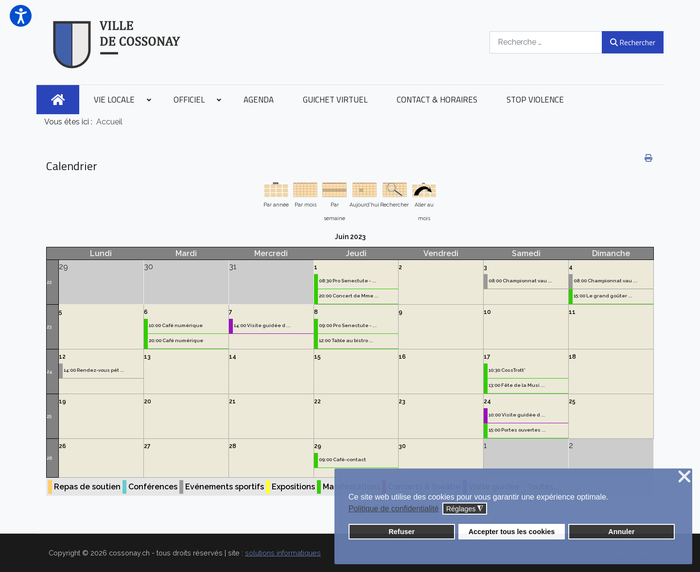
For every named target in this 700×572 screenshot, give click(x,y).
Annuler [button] (621, 532)
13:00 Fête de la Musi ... (517, 385)
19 (62, 401)
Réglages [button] (465, 509)
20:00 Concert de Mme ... (349, 295)
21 (232, 401)
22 (49, 282)
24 (49, 371)
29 (317, 446)
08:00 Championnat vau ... (520, 280)
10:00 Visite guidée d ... (517, 414)
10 (487, 312)
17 (487, 356)
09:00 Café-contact (342, 459)
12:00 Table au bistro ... (346, 340)
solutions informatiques (283, 553)
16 (402, 356)
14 (232, 356)
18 (572, 356)
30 (402, 446)
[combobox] (546, 42)
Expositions (293, 486)
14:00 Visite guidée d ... (262, 325)
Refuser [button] (401, 532)
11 (572, 312)
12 (62, 356)
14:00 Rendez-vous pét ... (94, 370)
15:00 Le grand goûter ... (603, 295)
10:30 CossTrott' (507, 370)
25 (49, 416)
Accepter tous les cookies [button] (512, 532)
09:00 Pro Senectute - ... (348, 325)
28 (232, 446)
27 (147, 446)
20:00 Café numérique (176, 340)
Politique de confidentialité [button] (394, 508)
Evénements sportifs (224, 486)
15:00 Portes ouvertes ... (517, 430)
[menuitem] (57, 99)
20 (147, 401)
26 (49, 458)
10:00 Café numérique (176, 325)
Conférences (152, 486)
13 (147, 356)
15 (317, 356)
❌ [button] (684, 477)
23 (49, 326)
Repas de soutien (87, 486)
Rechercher (632, 42)
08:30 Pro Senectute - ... (347, 280)
